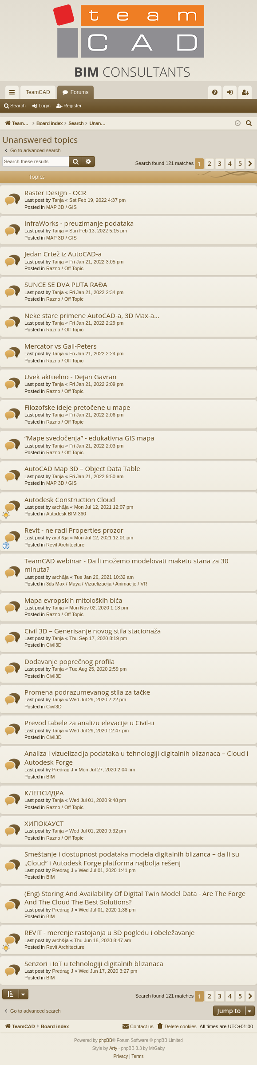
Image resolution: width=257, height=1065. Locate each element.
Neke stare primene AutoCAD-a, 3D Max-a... (91, 315)
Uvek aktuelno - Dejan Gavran (70, 376)
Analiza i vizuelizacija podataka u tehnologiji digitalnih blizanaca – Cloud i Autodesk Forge (136, 757)
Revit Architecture (65, 544)
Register (72, 105)
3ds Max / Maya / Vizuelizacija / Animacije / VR (96, 583)
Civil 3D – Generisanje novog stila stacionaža (92, 630)
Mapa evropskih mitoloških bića (73, 600)
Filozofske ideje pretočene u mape (77, 407)
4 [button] (230, 163)
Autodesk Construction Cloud (69, 499)
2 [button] (209, 163)
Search (18, 105)
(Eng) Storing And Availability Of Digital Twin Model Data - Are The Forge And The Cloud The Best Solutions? (134, 897)
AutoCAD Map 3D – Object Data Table (82, 468)
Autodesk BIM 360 (66, 513)
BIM (50, 776)
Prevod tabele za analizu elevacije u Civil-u (89, 722)
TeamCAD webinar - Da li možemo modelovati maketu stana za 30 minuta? (126, 565)
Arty (113, 1048)
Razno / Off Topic (64, 268)
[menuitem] (214, 92)
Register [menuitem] (247, 94)
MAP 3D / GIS (61, 207)
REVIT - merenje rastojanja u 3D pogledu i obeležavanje (109, 932)
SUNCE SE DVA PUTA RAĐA (65, 284)
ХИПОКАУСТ (43, 823)
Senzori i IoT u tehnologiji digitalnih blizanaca (93, 963)
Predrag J (62, 769)
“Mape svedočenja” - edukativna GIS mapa (89, 437)
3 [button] (219, 163)
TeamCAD (38, 92)
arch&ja (60, 507)
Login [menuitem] (232, 94)
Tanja (57, 200)
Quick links (14, 94)
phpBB (105, 1040)
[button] (250, 163)
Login (45, 105)
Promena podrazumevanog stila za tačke (87, 692)
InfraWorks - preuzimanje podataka (79, 223)
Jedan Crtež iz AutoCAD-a (63, 253)
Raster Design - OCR (55, 192)
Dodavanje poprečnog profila (69, 661)
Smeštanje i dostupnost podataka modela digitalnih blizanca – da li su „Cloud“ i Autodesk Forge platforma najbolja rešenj (131, 858)
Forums (80, 92)
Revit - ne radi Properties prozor (73, 530)
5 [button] (240, 163)
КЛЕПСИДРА (44, 792)
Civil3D (54, 645)
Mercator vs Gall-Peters (60, 346)
